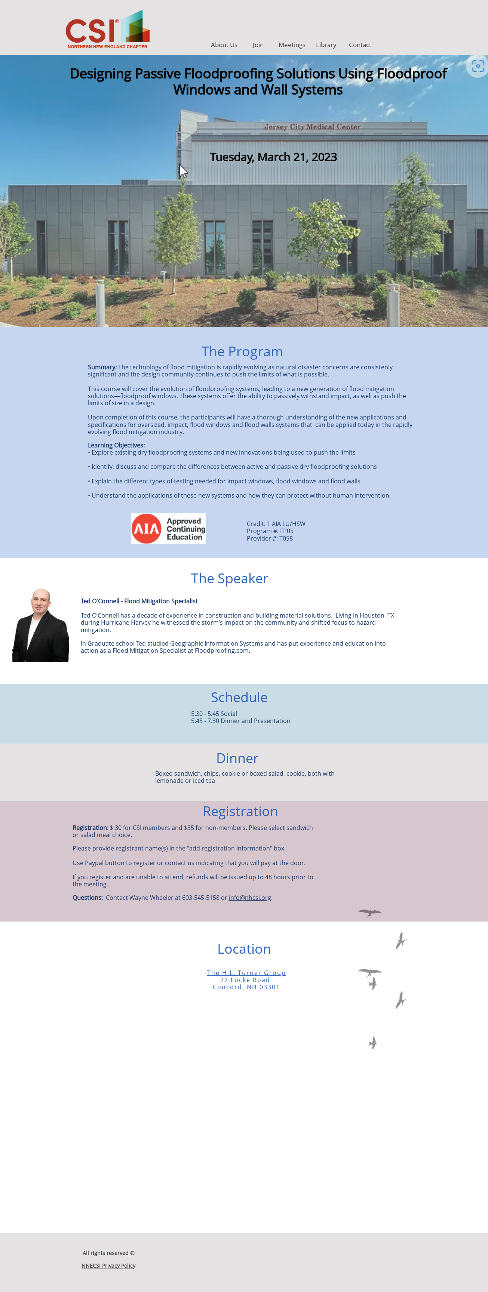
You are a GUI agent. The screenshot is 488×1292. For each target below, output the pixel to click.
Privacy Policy (118, 1265)
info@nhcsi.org (250, 897)
